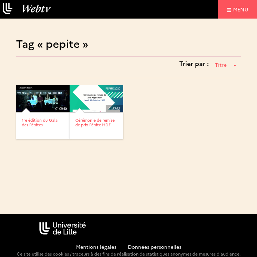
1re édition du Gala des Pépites (39, 122)
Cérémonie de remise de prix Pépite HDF (95, 122)
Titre (225, 64)
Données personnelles (154, 246)
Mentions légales (96, 246)
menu (241, 9)
